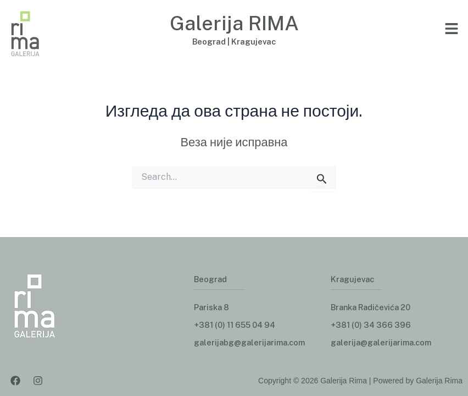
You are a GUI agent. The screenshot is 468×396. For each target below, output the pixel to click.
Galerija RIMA (234, 23)
